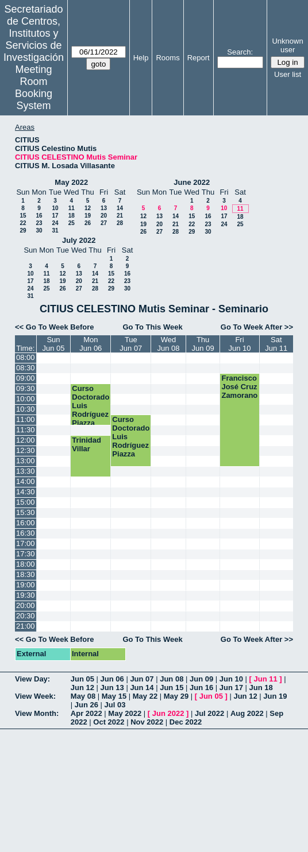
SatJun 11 (276, 344)
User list (287, 74)
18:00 (25, 564)
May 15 (114, 696)
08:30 (25, 367)
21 (120, 215)
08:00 (25, 357)
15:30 (25, 512)
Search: (240, 52)
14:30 (25, 491)
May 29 (176, 696)
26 (87, 223)
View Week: (35, 696)
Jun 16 (201, 687)
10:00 (25, 398)
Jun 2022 (168, 713)
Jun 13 (112, 687)
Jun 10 (231, 679)
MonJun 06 (90, 344)
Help (141, 57)
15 (23, 215)
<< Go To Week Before (54, 327)
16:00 (25, 522)
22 (23, 223)
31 (55, 230)
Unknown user (287, 45)
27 (104, 223)
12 (87, 208)
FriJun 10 (239, 344)
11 (71, 208)
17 (55, 215)
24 (55, 223)
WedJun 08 (168, 344)
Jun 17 (231, 687)
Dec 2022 (186, 722)
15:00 (25, 502)
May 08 (83, 696)
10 (55, 208)
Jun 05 (82, 679)
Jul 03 (115, 704)
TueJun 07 (131, 344)
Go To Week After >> (257, 327)
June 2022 (192, 182)
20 (104, 215)
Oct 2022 (108, 722)
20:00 (25, 605)
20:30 (25, 615)
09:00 (25, 378)
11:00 (25, 419)
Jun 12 (82, 687)
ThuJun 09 (203, 344)
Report (198, 57)
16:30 (25, 533)
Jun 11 (266, 679)
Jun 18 (261, 687)
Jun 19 (275, 696)
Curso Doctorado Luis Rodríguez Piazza (90, 405)
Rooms (167, 57)
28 (120, 223)
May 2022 (71, 182)
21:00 (25, 626)
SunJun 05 (53, 344)
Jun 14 (141, 687)
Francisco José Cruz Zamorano (239, 387)
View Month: (37, 713)
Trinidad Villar (86, 444)
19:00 (25, 584)
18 (71, 215)
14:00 (25, 481)
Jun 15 (171, 687)
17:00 (25, 543)
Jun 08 (171, 679)
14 (120, 208)
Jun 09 (201, 679)
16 (39, 215)
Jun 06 (112, 679)
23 (39, 223)
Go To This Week (152, 327)
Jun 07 (141, 679)
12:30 (25, 450)
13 (104, 208)
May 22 (145, 696)
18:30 (25, 574)
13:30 (25, 471)
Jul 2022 (209, 713)
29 (23, 230)
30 (39, 230)
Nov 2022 (146, 722)
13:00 (25, 460)
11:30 (25, 429)
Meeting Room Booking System (33, 87)
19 (87, 215)
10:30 (25, 409)
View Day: (32, 679)
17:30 (25, 553)
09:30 (25, 388)
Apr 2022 (86, 713)
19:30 (25, 595)
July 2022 (79, 240)
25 (71, 223)
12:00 (25, 440)
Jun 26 (86, 704)
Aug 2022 (247, 713)
